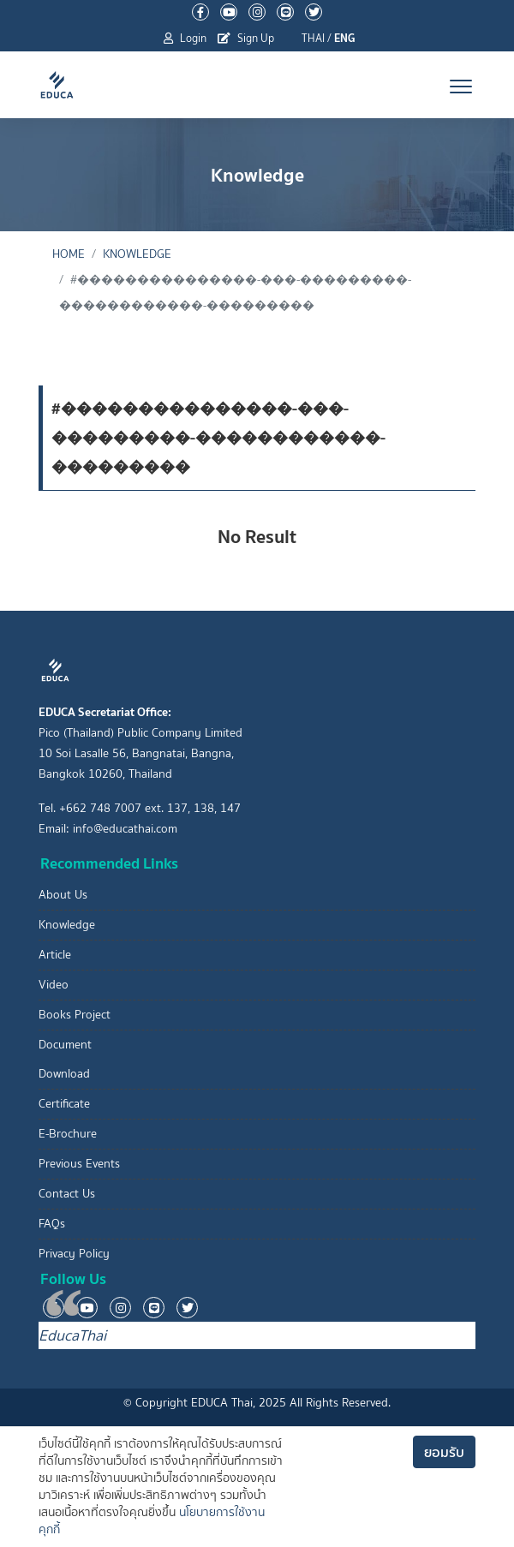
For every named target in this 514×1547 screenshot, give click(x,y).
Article (55, 955)
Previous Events (79, 1164)
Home (68, 254)
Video (54, 985)
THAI (313, 38)
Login (185, 38)
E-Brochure (68, 1134)
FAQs (52, 1224)
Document (65, 1045)
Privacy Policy (74, 1254)
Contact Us (67, 1194)
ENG (345, 38)
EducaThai (72, 1335)
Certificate (64, 1104)
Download (64, 1074)
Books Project (75, 1015)
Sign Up (246, 38)
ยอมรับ (444, 1452)
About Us (63, 895)
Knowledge (137, 254)
